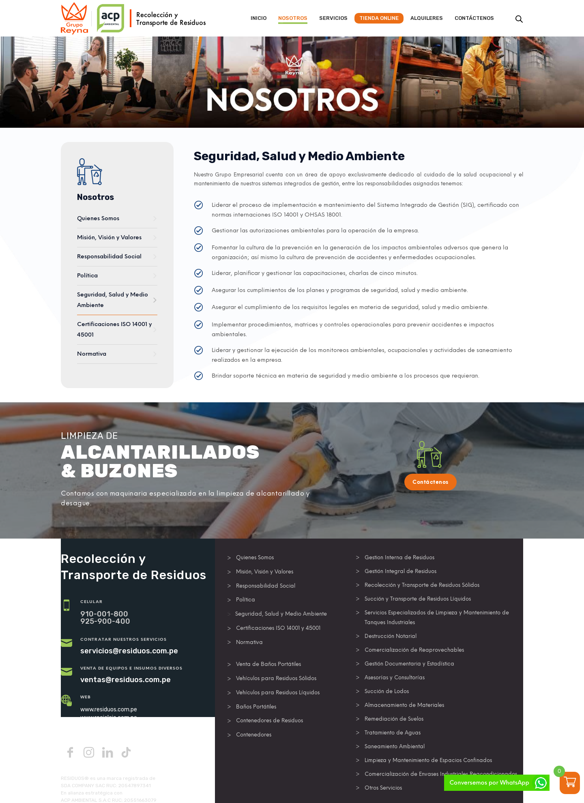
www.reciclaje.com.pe (108, 717)
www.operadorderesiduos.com (119, 725)
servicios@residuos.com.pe (129, 650)
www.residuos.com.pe (108, 709)
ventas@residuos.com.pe (125, 679)
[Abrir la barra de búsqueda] (519, 19)
